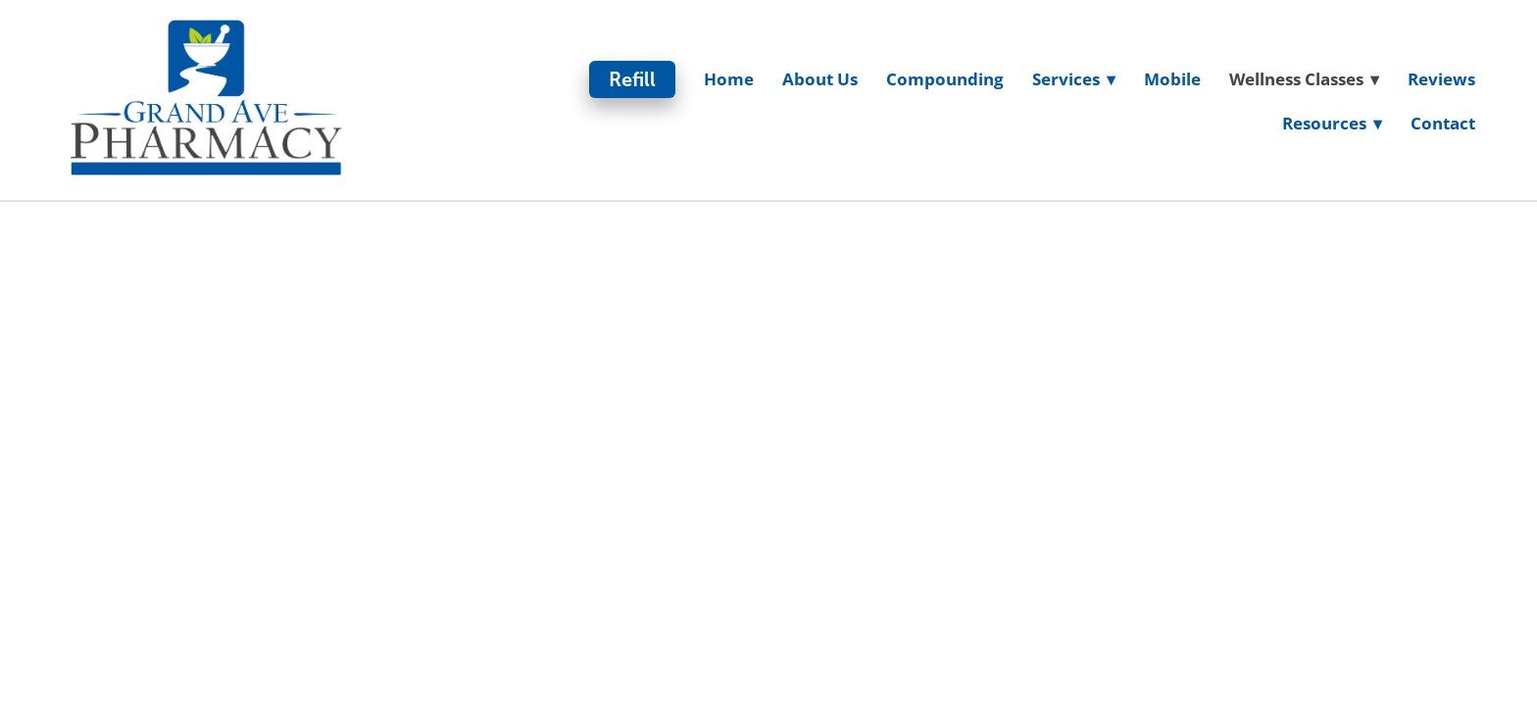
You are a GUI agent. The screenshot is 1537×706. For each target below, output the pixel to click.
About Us (820, 79)
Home (729, 79)
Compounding (945, 79)
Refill (632, 79)
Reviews (1441, 79)
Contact (1443, 123)
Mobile (1172, 79)
